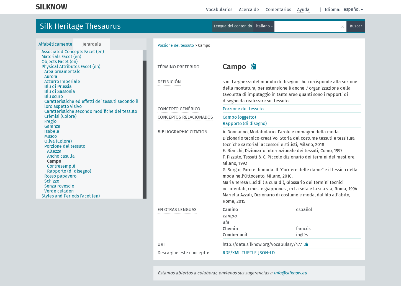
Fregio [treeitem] (50, 121)
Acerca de (249, 9)
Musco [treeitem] (50, 136)
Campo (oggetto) (239, 117)
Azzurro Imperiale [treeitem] (62, 81)
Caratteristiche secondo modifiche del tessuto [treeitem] (90, 111)
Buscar (356, 26)
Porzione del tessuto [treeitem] (64, 146)
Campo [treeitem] (54, 161)
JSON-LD (266, 252)
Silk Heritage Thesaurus (80, 26)
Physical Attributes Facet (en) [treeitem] (71, 66)
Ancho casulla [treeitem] (61, 156)
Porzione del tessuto (176, 45)
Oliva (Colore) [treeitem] (58, 141)
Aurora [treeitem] (50, 76)
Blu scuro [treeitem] (53, 96)
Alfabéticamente (55, 44)
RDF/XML (231, 252)
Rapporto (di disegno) (245, 123)
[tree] (91, 124)
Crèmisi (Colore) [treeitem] (60, 116)
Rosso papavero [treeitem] (60, 176)
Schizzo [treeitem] (51, 181)
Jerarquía (92, 44)
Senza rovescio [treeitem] (59, 186)
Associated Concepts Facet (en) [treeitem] (73, 51)
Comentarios (279, 9)
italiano (264, 26)
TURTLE (249, 252)
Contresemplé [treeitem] (61, 166)
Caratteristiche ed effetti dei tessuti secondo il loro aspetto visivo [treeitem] (91, 104)
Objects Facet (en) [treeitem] (60, 61)
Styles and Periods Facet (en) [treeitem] (71, 196)
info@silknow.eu (290, 272)
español (353, 9)
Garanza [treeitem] (52, 126)
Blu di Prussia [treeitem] (58, 86)
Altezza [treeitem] (54, 151)
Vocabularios (219, 9)
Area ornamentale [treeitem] (62, 71)
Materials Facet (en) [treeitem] (61, 56)
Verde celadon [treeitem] (59, 191)
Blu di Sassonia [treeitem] (59, 91)
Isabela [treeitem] (51, 131)
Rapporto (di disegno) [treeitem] (69, 171)
